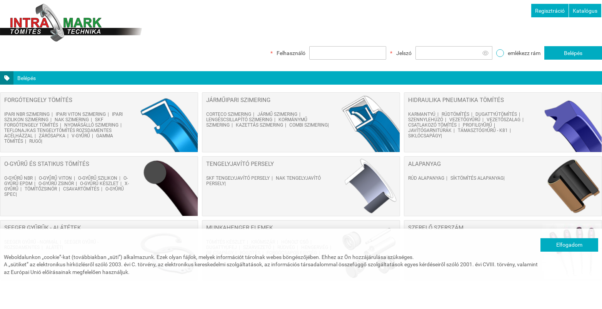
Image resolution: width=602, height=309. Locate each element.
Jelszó (404, 53)
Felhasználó (291, 53)
